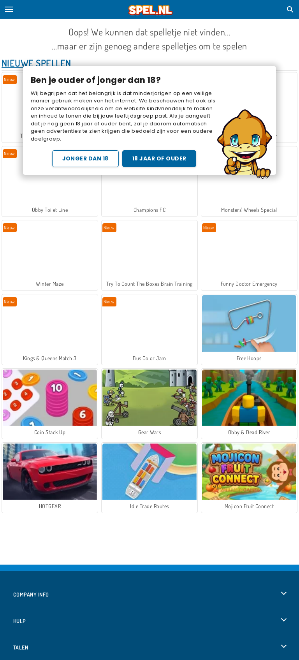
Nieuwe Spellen (36, 63)
